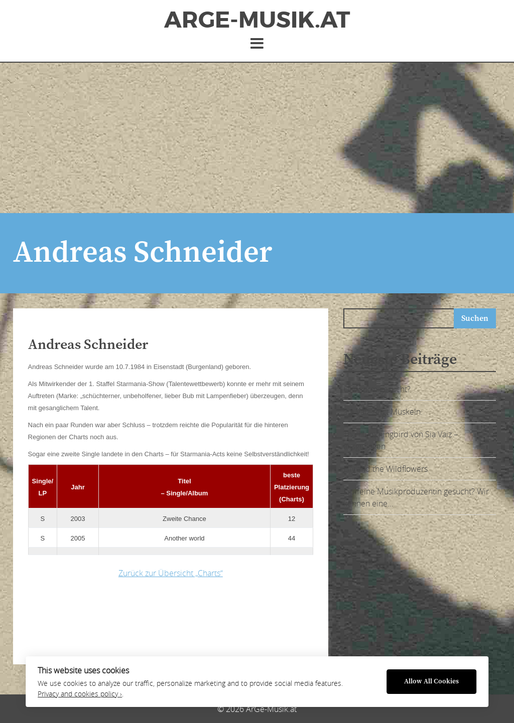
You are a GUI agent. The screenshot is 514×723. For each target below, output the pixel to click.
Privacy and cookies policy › (80, 693)
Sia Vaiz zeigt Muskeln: (383, 411)
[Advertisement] (257, 138)
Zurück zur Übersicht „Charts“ (170, 573)
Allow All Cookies (431, 681)
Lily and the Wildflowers (385, 468)
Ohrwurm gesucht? (377, 389)
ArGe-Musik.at (257, 20)
